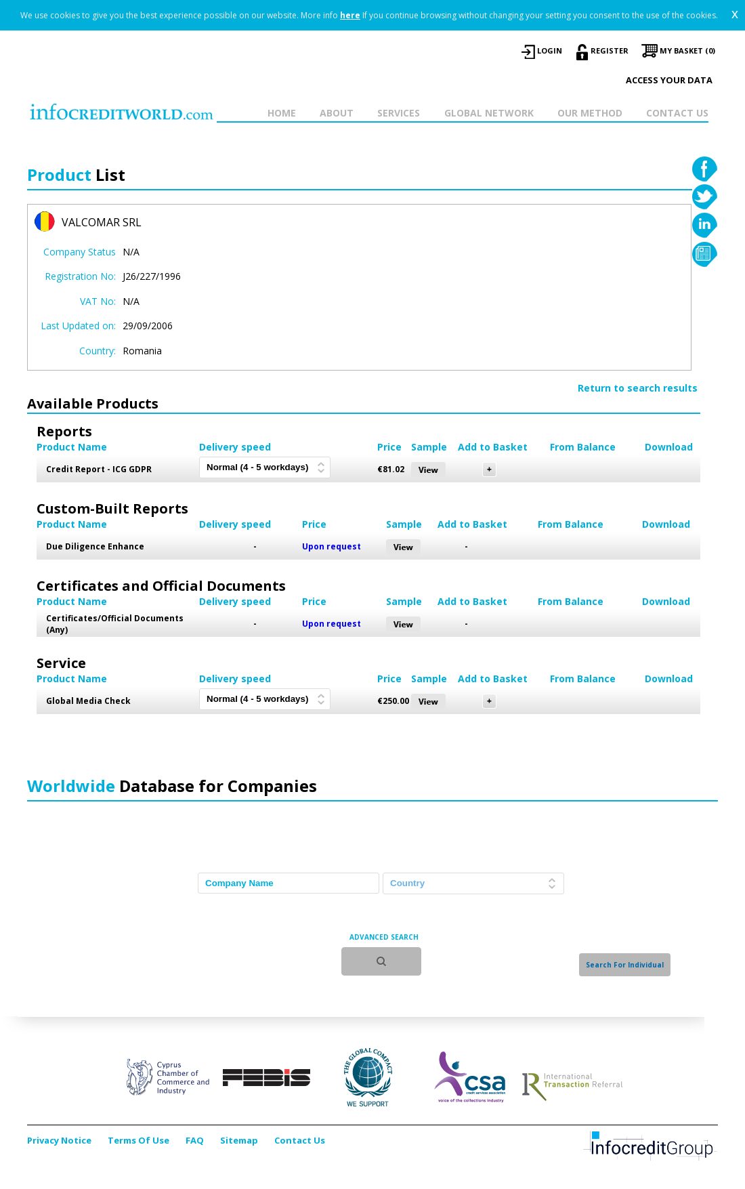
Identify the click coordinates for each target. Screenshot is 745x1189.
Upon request (331, 546)
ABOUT (337, 112)
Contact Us (299, 1140)
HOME (282, 112)
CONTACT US (677, 112)
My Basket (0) (687, 50)
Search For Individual (625, 964)
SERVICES (398, 112)
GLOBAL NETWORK (489, 112)
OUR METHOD (589, 112)
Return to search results (638, 387)
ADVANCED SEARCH (384, 937)
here (350, 15)
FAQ (195, 1140)
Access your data (669, 80)
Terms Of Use (138, 1140)
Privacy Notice (59, 1140)
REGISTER (610, 50)
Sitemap (239, 1140)
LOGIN (549, 50)
